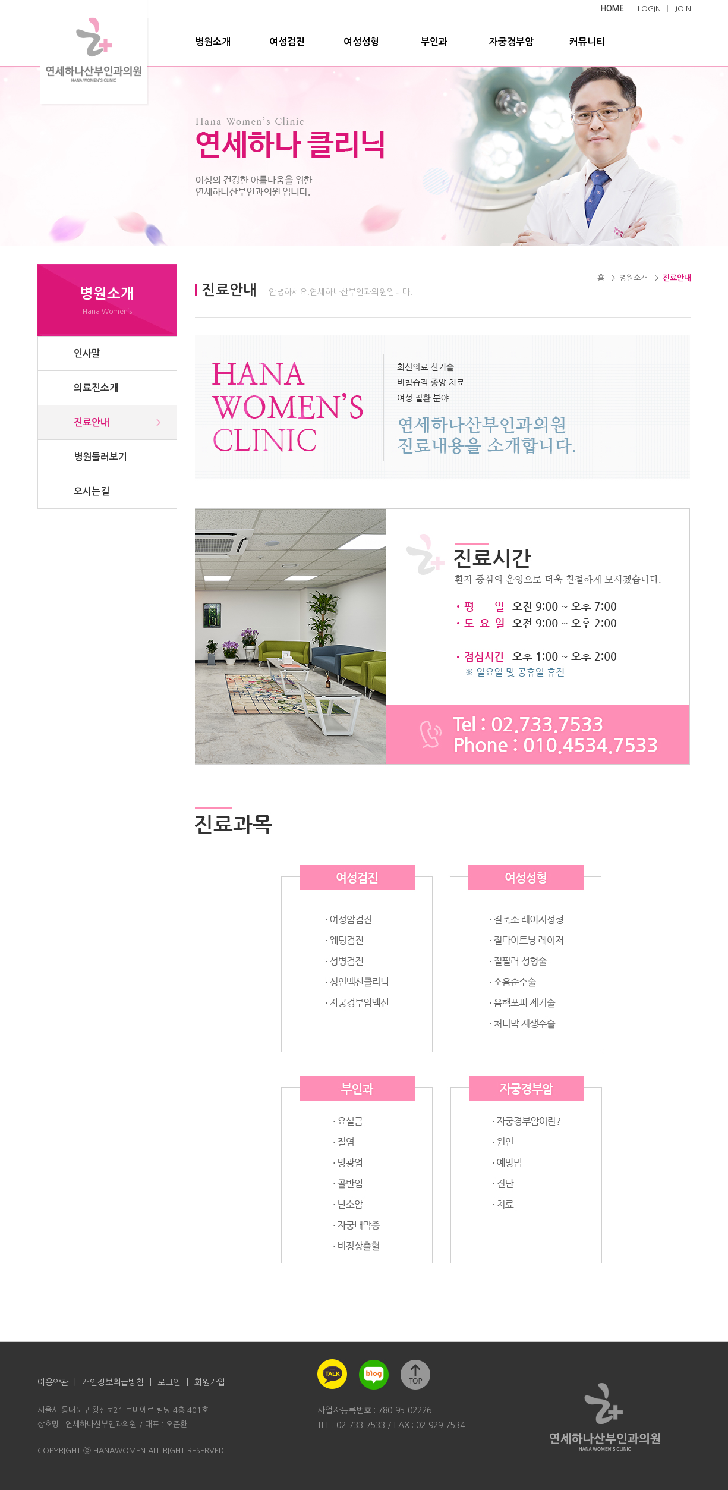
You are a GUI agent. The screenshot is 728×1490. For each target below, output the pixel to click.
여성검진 (287, 41)
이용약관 (52, 1382)
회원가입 (209, 1382)
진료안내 (91, 422)
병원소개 (213, 41)
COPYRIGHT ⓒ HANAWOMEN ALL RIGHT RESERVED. (131, 1450)
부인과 (434, 41)
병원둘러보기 (100, 456)
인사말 (87, 353)
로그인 (169, 1382)
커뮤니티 (587, 41)
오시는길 (91, 491)
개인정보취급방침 (113, 1382)
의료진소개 (96, 387)
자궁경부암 (511, 41)
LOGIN (649, 8)
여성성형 (361, 41)
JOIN (683, 8)
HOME (612, 8)
